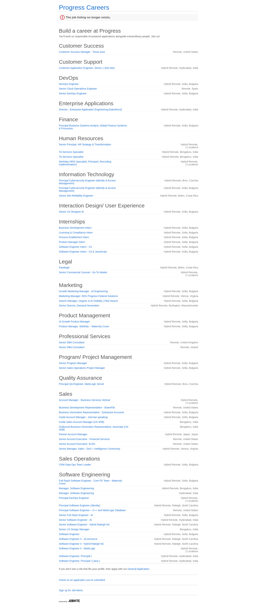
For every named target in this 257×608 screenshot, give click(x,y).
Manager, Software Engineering (76, 488)
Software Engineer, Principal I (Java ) (79, 560)
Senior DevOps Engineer (73, 93)
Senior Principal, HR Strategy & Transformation (85, 144)
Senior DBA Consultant (71, 342)
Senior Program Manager (73, 363)
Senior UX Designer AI (71, 211)
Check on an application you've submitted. (82, 580)
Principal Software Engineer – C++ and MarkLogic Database (92, 510)
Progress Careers (84, 7)
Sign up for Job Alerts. (71, 590)
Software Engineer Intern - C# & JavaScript (83, 251)
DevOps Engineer (69, 84)
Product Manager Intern (72, 242)
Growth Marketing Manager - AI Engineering (83, 291)
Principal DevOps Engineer (74, 498)
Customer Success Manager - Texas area (82, 51)
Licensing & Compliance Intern (76, 232)
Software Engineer (69, 534)
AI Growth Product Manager (74, 321)
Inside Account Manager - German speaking (83, 417)
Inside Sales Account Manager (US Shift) (81, 422)
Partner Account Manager (73, 434)
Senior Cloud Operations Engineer (78, 88)
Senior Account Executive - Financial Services (84, 439)
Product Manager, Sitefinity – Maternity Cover (84, 326)
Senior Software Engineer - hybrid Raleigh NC (84, 524)
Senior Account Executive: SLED (77, 443)
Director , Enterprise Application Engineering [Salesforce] (90, 109)
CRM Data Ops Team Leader (75, 464)
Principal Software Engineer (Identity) (79, 505)
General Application (138, 569)
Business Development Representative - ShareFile (87, 407)
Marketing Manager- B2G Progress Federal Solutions (88, 296)
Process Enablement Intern (74, 237)
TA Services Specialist (71, 152)
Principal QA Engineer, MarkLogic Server (81, 384)
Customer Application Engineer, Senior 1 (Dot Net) (87, 68)
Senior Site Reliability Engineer (76, 195)
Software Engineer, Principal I (75, 556)
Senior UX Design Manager (74, 529)
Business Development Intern (75, 227)
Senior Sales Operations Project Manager (82, 368)
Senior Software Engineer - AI (75, 519)
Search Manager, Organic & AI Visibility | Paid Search (88, 300)
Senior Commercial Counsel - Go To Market (83, 272)
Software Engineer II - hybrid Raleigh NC (81, 543)
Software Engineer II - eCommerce (78, 539)
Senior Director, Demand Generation (79, 305)
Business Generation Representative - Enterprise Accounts (91, 412)
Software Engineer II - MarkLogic (77, 548)
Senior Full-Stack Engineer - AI (76, 515)
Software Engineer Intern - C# (75, 246)
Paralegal (64, 267)
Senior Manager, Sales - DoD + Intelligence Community (89, 448)
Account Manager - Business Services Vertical (84, 400)
